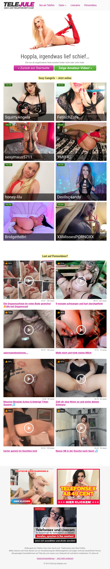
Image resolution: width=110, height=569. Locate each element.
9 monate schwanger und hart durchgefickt (79, 303)
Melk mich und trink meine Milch (73, 352)
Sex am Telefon (46, 5)
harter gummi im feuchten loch (20, 450)
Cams (62, 5)
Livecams (75, 5)
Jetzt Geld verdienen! (65, 558)
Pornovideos (90, 5)
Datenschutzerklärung (45, 558)
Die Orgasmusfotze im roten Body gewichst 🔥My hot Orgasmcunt (27, 305)
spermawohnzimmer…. (15, 352)
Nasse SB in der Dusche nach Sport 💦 (77, 450)
